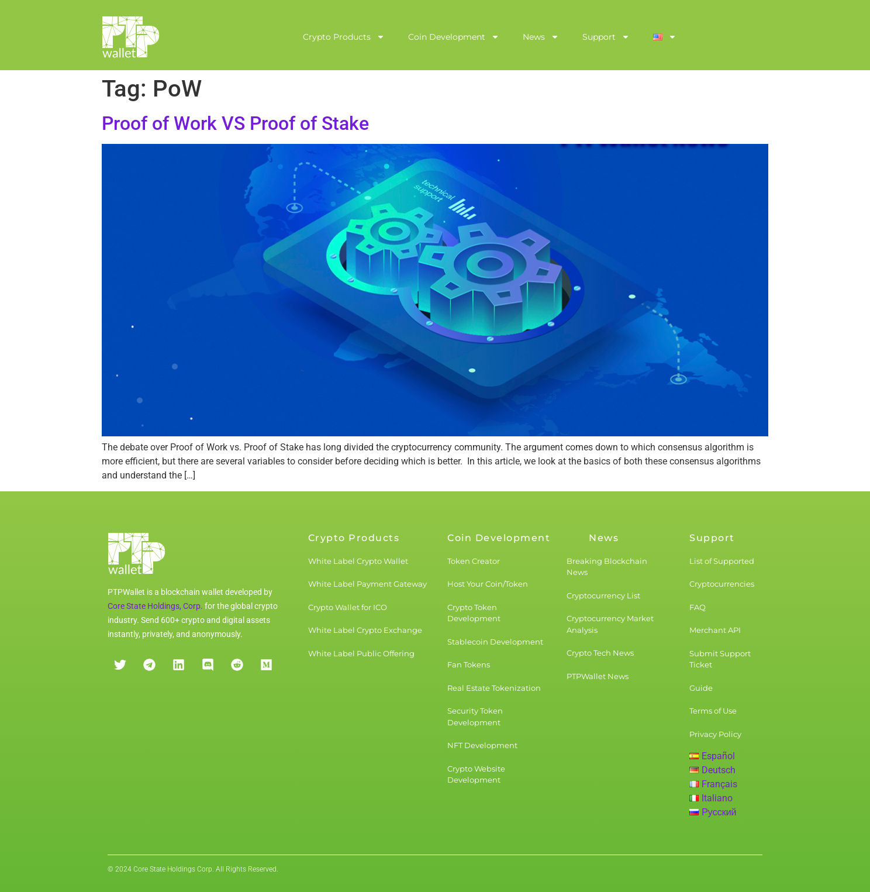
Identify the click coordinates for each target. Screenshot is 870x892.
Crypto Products (344, 37)
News (541, 37)
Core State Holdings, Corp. (155, 606)
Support (606, 37)
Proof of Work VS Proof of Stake (235, 123)
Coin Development (453, 37)
